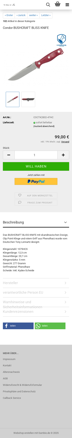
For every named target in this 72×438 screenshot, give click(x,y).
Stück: (6, 147)
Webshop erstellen (23, 432)
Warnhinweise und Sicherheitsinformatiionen (22, 303)
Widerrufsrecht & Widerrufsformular (22, 385)
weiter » (33, 15)
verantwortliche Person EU (23, 292)
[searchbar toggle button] (48, 5)
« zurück (21, 15)
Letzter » (45, 15)
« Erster (9, 15)
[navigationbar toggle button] (67, 5)
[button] (8, 155)
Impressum (9, 359)
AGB (5, 378)
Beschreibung (13, 222)
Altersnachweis (11, 372)
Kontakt (7, 365)
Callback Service (12, 398)
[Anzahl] (36, 155)
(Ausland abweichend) (44, 126)
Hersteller (10, 283)
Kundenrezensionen (18, 312)
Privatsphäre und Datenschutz (19, 391)
